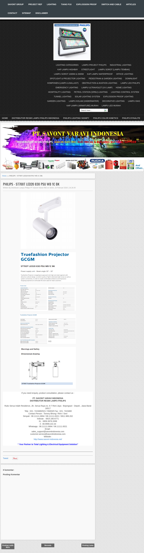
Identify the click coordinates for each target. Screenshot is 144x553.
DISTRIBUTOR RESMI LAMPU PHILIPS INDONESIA (35, 118)
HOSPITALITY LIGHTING (59, 92)
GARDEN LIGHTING (56, 101)
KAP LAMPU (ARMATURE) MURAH (82, 105)
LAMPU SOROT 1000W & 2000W (69, 74)
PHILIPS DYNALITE (131, 118)
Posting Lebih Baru (7, 546)
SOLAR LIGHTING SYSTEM (87, 96)
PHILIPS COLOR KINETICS (105, 118)
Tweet (5, 458)
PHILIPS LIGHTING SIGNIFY (76, 118)
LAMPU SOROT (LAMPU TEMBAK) (114, 69)
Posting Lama (88, 545)
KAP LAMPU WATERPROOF (100, 74)
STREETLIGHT (88, 69)
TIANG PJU (66, 4)
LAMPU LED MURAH (111, 105)
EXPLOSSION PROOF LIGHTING (118, 96)
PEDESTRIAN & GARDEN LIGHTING (105, 78)
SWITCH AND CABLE (111, 4)
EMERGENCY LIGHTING (67, 87)
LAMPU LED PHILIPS (130, 83)
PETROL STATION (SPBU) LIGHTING (91, 92)
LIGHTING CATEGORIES (67, 65)
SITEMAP (26, 13)
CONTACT (12, 13)
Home (5, 118)
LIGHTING (51, 4)
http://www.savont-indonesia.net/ (48, 439)
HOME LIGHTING (124, 87)
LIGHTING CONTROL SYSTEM (125, 92)
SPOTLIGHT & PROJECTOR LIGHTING (67, 78)
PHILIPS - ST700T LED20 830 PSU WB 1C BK (31, 184)
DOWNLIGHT (131, 78)
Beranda (47, 545)
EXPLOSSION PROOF (86, 4)
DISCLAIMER (41, 13)
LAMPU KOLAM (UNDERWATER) (84, 101)
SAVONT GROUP (16, 4)
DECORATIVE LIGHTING (113, 101)
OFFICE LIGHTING (124, 74)
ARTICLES (131, 4)
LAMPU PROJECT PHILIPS (94, 65)
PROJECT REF (35, 4)
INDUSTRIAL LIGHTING (120, 65)
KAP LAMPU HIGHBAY (67, 69)
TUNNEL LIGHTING (63, 96)
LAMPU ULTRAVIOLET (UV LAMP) (97, 87)
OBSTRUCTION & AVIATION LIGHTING (99, 83)
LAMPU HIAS (134, 101)
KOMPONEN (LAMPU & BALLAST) (63, 83)
